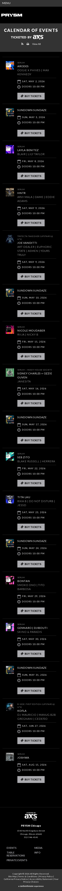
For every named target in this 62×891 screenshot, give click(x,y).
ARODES (23, 66)
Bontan (23, 580)
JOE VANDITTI (27, 242)
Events (11, 847)
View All (36, 44)
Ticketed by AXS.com (27, 37)
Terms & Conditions (28, 876)
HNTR (21, 192)
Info (37, 852)
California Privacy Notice (16, 879)
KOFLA (22, 710)
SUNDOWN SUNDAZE (32, 110)
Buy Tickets (31, 96)
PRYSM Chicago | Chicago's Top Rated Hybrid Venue (11, 15)
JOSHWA (23, 757)
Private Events (17, 860)
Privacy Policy (46, 876)
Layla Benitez (28, 150)
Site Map (12, 876)
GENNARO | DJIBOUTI (32, 627)
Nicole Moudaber (31, 330)
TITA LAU (23, 497)
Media (38, 847)
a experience (31, 886)
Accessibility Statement (41, 879)
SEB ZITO (23, 457)
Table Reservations (16, 854)
